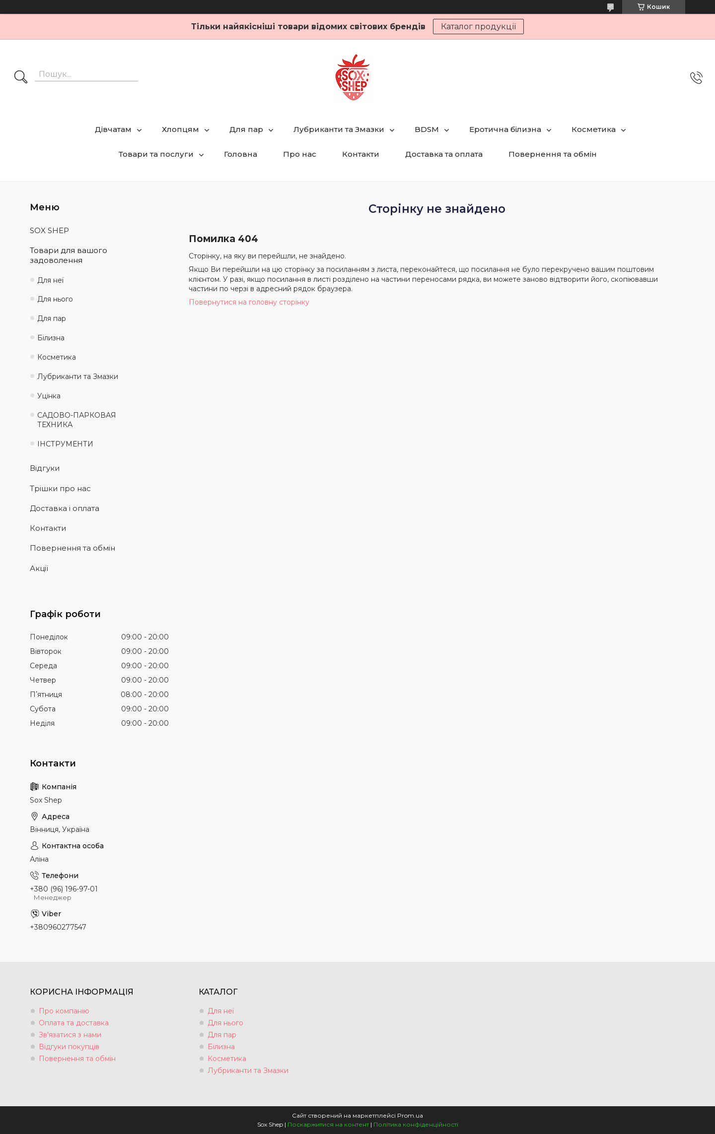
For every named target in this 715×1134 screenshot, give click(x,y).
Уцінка (49, 395)
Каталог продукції (478, 26)
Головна (240, 154)
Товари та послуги (156, 154)
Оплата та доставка (74, 1022)
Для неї (50, 280)
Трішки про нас (60, 488)
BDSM (427, 129)
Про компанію (64, 1011)
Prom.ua (410, 1115)
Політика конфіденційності (415, 1124)
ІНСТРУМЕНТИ (65, 444)
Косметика (594, 129)
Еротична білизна (505, 129)
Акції (39, 568)
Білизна (51, 337)
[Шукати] (21, 77)
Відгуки (45, 468)
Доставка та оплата (444, 154)
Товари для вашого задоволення (68, 255)
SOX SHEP (49, 230)
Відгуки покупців (69, 1046)
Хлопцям (180, 129)
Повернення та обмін (552, 154)
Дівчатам (113, 129)
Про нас (299, 154)
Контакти (360, 154)
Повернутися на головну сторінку (249, 302)
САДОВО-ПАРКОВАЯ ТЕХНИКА (76, 420)
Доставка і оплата (64, 508)
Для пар (246, 129)
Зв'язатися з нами (70, 1034)
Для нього (55, 299)
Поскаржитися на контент (328, 1124)
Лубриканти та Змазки (338, 129)
